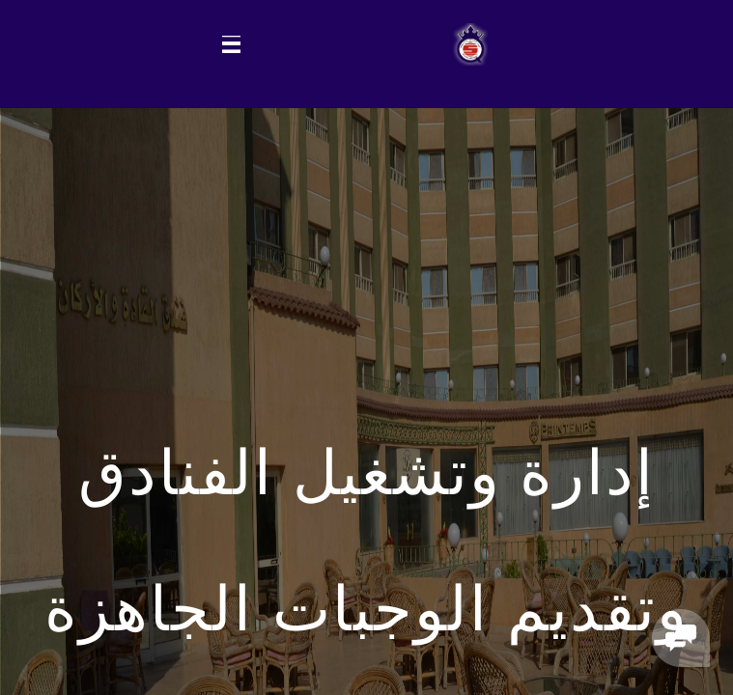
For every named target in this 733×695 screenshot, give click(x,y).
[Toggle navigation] (230, 44)
